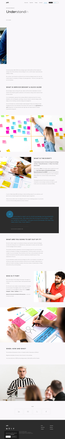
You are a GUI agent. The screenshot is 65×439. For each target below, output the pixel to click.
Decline (14, 436)
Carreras (51, 425)
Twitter (12, 291)
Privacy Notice (12, 434)
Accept (8, 436)
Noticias (51, 427)
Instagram (8, 291)
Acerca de (42, 427)
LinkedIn (28, 289)
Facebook (16, 291)
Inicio (42, 425)
